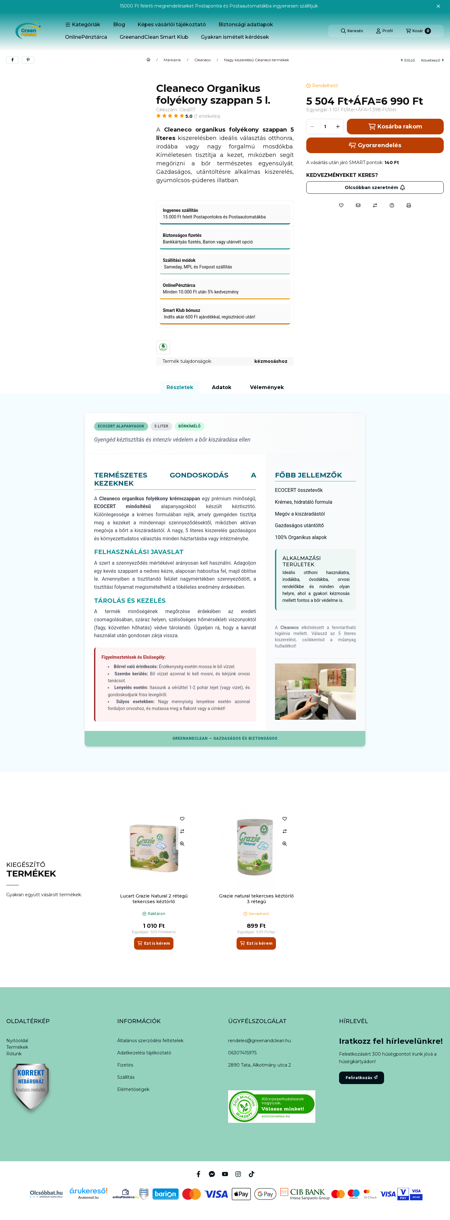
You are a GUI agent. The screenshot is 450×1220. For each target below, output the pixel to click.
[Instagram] (238, 1174)
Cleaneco (202, 60)
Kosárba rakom (395, 126)
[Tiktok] (251, 1174)
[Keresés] (352, 31)
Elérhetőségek (133, 1089)
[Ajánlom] (358, 205)
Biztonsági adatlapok (245, 25)
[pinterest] (28, 60)
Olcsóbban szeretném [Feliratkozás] (375, 187)
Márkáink (172, 60)
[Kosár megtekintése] (418, 31)
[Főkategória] (148, 60)
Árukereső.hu (88, 1197)
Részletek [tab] (180, 387)
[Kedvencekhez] (341, 205)
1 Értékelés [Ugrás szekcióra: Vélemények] (207, 116)
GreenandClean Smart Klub (154, 37)
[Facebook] (198, 1174)
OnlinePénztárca (86, 37)
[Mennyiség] (325, 126)
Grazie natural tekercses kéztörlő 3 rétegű (256, 898)
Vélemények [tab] (267, 387)
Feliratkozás (362, 1077)
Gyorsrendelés (375, 145)
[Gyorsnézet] (182, 844)
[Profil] (384, 31)
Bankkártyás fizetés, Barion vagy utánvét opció (208, 241)
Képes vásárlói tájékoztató (172, 25)
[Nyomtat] (408, 205)
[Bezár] (438, 6)
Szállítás (125, 1077)
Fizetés (125, 1065)
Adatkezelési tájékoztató (144, 1053)
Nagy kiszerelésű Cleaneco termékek (256, 60)
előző (408, 60)
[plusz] (337, 126)
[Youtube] (225, 1174)
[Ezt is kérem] (153, 943)
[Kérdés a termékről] (392, 205)
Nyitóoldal (17, 1040)
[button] (83, 24)
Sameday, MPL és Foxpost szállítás (197, 266)
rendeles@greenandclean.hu (259, 1040)
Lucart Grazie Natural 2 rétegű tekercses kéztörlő (154, 898)
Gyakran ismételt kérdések (235, 37)
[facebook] (12, 60)
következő (432, 60)
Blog (119, 25)
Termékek (17, 1047)
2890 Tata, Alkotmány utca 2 (259, 1065)
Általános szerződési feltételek (150, 1040)
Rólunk (14, 1054)
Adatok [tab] (221, 387)
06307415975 (242, 1053)
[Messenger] (211, 1174)
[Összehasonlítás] (375, 205)
